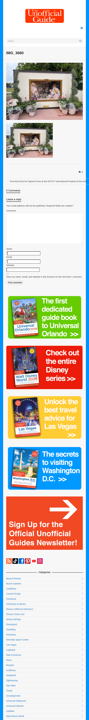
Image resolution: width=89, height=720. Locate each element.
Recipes (10, 665)
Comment (11, 210)
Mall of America (13, 655)
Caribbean (11, 588)
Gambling (11, 629)
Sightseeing (12, 680)
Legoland (10, 650)
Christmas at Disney (16, 604)
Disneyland (11, 624)
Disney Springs (13, 619)
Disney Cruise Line (15, 614)
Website (10, 265)
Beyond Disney (13, 578)
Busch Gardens (13, 583)
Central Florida (13, 594)
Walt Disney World (15, 716)
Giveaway (11, 634)
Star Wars (11, 685)
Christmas (11, 599)
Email (9, 257)
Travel (9, 690)
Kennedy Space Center (17, 639)
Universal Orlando (15, 706)
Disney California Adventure (19, 609)
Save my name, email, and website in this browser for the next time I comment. (44, 277)
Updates (10, 711)
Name (9, 249)
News (9, 660)
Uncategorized (13, 696)
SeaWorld (11, 675)
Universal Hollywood (16, 701)
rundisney (11, 670)
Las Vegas (11, 645)
